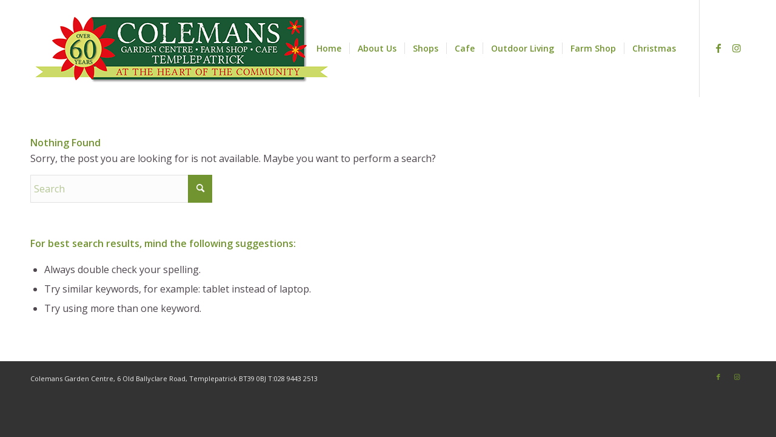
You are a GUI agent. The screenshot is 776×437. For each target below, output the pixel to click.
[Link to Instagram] (737, 48)
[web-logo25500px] (181, 48)
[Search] (121, 189)
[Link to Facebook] (718, 48)
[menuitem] (329, 48)
